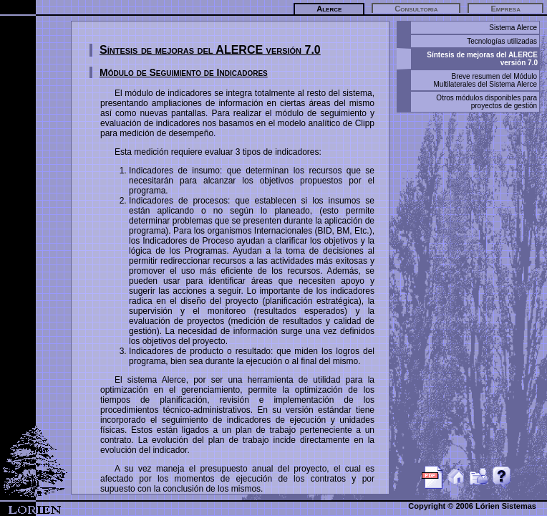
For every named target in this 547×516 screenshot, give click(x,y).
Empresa (505, 8)
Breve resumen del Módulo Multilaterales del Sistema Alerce (485, 80)
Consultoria (415, 8)
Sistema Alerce (513, 28)
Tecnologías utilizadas (502, 41)
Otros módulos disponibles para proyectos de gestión (486, 102)
